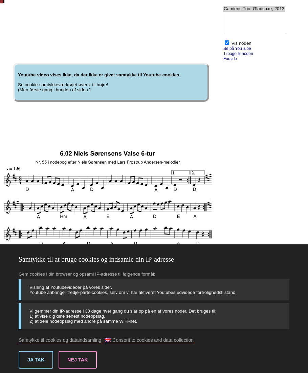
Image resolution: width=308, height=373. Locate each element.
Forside (230, 58)
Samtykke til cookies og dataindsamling (60, 340)
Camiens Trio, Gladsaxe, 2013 (254, 9)
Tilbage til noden (238, 53)
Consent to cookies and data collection (149, 340)
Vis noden (241, 43)
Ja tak (35, 359)
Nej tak (77, 359)
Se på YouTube (237, 48)
